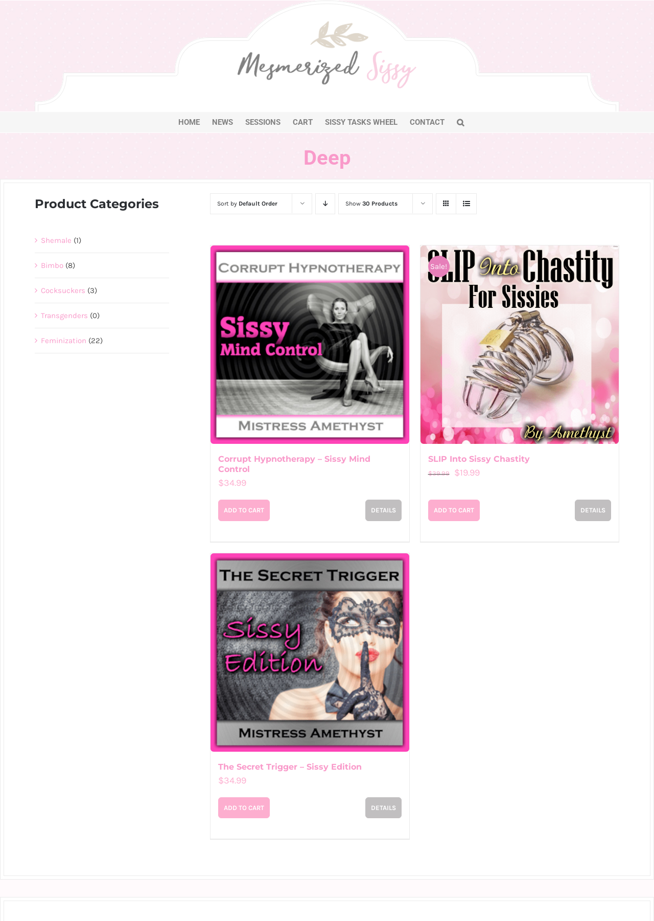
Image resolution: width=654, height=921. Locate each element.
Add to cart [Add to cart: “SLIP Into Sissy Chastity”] (454, 510)
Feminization (63, 340)
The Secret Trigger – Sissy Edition (290, 767)
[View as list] (466, 204)
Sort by (247, 203)
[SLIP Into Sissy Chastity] (520, 344)
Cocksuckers (63, 290)
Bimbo (52, 265)
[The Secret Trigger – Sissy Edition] (310, 652)
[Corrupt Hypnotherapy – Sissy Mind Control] (310, 344)
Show (371, 203)
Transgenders (64, 315)
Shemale (56, 240)
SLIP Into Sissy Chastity (479, 459)
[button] (460, 122)
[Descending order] (325, 203)
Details (383, 510)
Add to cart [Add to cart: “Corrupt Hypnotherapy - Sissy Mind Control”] (244, 510)
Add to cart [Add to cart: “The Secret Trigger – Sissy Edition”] (244, 808)
